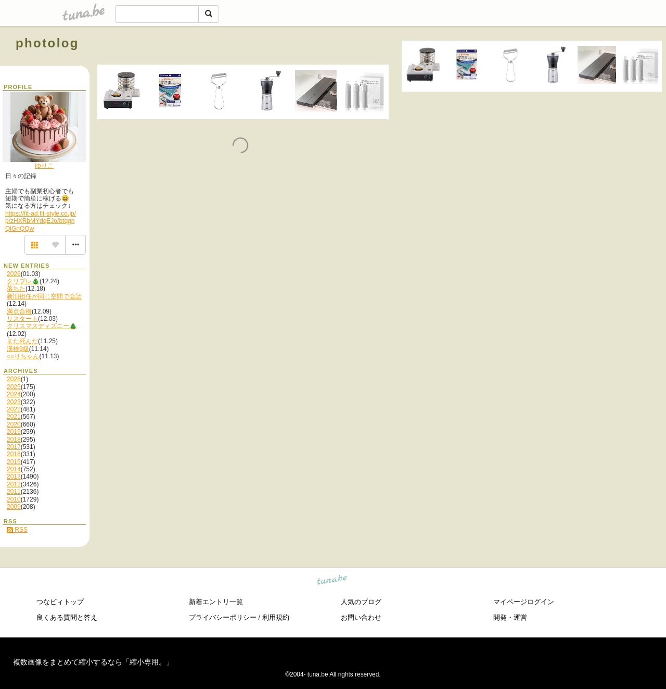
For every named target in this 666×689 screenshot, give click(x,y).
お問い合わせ (361, 617)
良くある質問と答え (66, 617)
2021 (14, 416)
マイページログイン (523, 602)
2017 (14, 446)
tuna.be (332, 580)
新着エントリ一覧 (216, 602)
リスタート (22, 318)
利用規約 (275, 617)
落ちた (16, 288)
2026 (14, 274)
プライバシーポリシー (223, 617)
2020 (14, 424)
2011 (14, 491)
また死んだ (22, 341)
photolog (47, 43)
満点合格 (19, 311)
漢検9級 (18, 349)
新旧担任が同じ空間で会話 (44, 296)
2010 (14, 499)
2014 (14, 469)
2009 (14, 506)
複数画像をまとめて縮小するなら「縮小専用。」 (93, 662)
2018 (14, 439)
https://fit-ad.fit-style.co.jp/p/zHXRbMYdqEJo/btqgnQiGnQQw (40, 221)
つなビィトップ (60, 602)
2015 (14, 462)
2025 (14, 387)
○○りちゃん (23, 356)
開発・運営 (510, 617)
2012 (14, 484)
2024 (14, 394)
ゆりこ (44, 165)
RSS (17, 529)
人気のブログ (361, 602)
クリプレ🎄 (23, 281)
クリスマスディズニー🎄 (42, 326)
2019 (14, 431)
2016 (14, 454)
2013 (14, 476)
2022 (14, 409)
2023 (14, 402)
